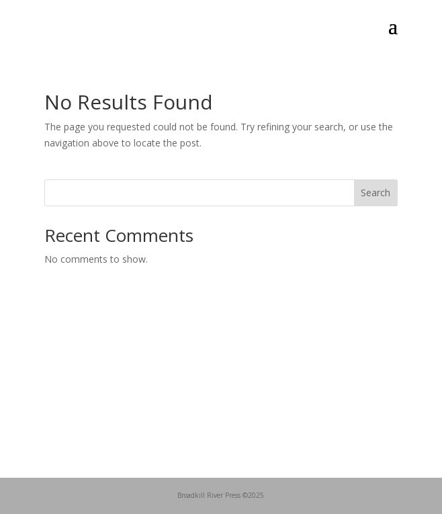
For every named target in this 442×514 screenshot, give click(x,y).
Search (375, 192)
